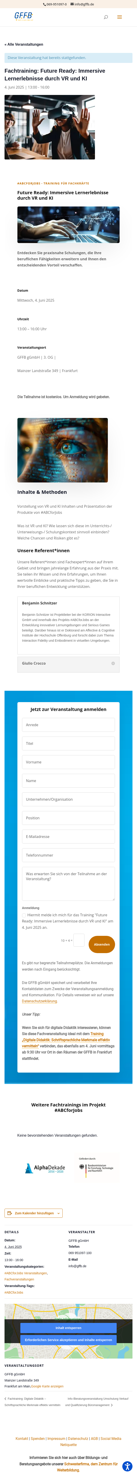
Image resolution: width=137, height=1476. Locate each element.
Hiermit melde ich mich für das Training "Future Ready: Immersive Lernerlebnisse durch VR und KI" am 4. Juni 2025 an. (67, 921)
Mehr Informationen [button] (68, 1319)
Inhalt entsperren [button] (68, 1328)
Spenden (38, 1438)
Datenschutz (78, 1438)
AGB (94, 1438)
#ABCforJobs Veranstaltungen (26, 1273)
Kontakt (22, 1438)
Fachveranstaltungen (19, 1279)
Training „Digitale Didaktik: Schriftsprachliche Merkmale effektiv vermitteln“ (66, 1040)
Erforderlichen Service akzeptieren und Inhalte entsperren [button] (68, 1340)
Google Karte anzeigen (47, 1386)
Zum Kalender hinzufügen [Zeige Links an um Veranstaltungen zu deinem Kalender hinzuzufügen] (34, 1213)
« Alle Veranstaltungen (24, 44)
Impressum (56, 1438)
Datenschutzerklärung (39, 1001)
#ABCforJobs (14, 1292)
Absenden (102, 944)
